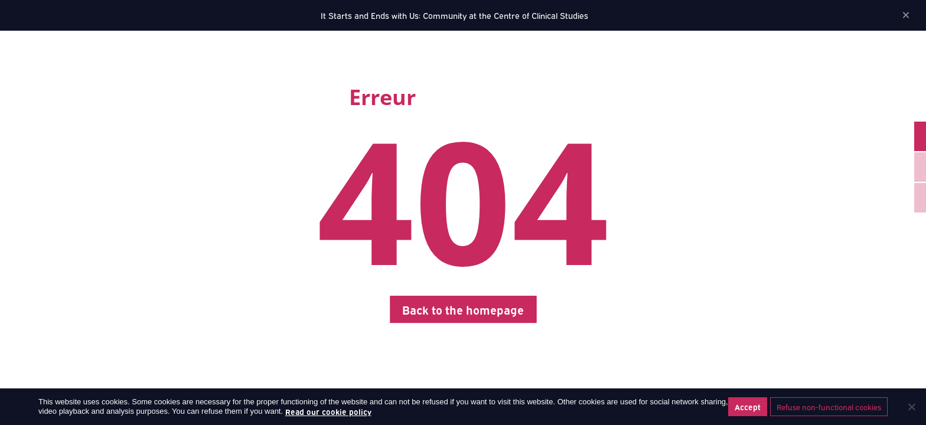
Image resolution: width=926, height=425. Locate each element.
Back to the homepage (463, 309)
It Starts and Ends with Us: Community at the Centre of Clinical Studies (454, 15)
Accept (748, 406)
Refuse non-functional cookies (829, 406)
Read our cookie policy (328, 411)
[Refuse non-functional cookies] (911, 407)
